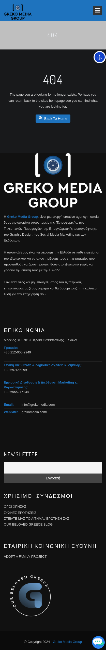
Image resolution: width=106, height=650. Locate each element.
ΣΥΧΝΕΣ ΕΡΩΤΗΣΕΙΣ (20, 513)
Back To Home (53, 118)
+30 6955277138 (16, 392)
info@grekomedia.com (38, 404)
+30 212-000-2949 (17, 352)
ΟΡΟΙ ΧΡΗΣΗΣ (15, 506)
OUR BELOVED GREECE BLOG (28, 524)
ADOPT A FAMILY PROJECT (25, 556)
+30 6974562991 (16, 370)
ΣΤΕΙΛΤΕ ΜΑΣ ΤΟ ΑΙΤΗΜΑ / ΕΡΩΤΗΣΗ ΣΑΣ (36, 518)
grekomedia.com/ (34, 412)
